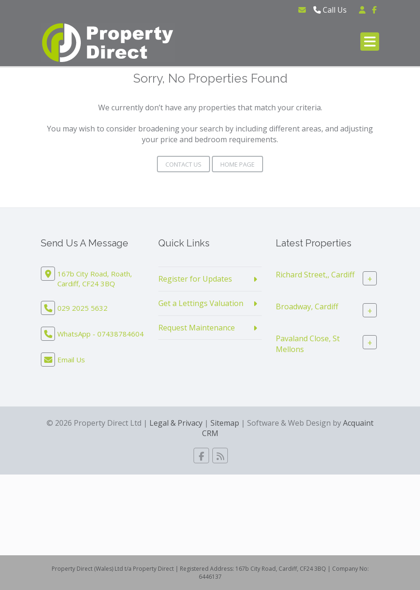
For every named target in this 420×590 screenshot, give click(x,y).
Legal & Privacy (175, 423)
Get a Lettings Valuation (200, 303)
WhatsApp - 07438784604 (100, 333)
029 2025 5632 (82, 308)
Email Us (71, 359)
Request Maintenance (196, 327)
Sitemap (224, 423)
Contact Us (183, 164)
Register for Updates (195, 279)
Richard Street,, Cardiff (315, 274)
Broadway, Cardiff (307, 306)
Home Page (237, 164)
